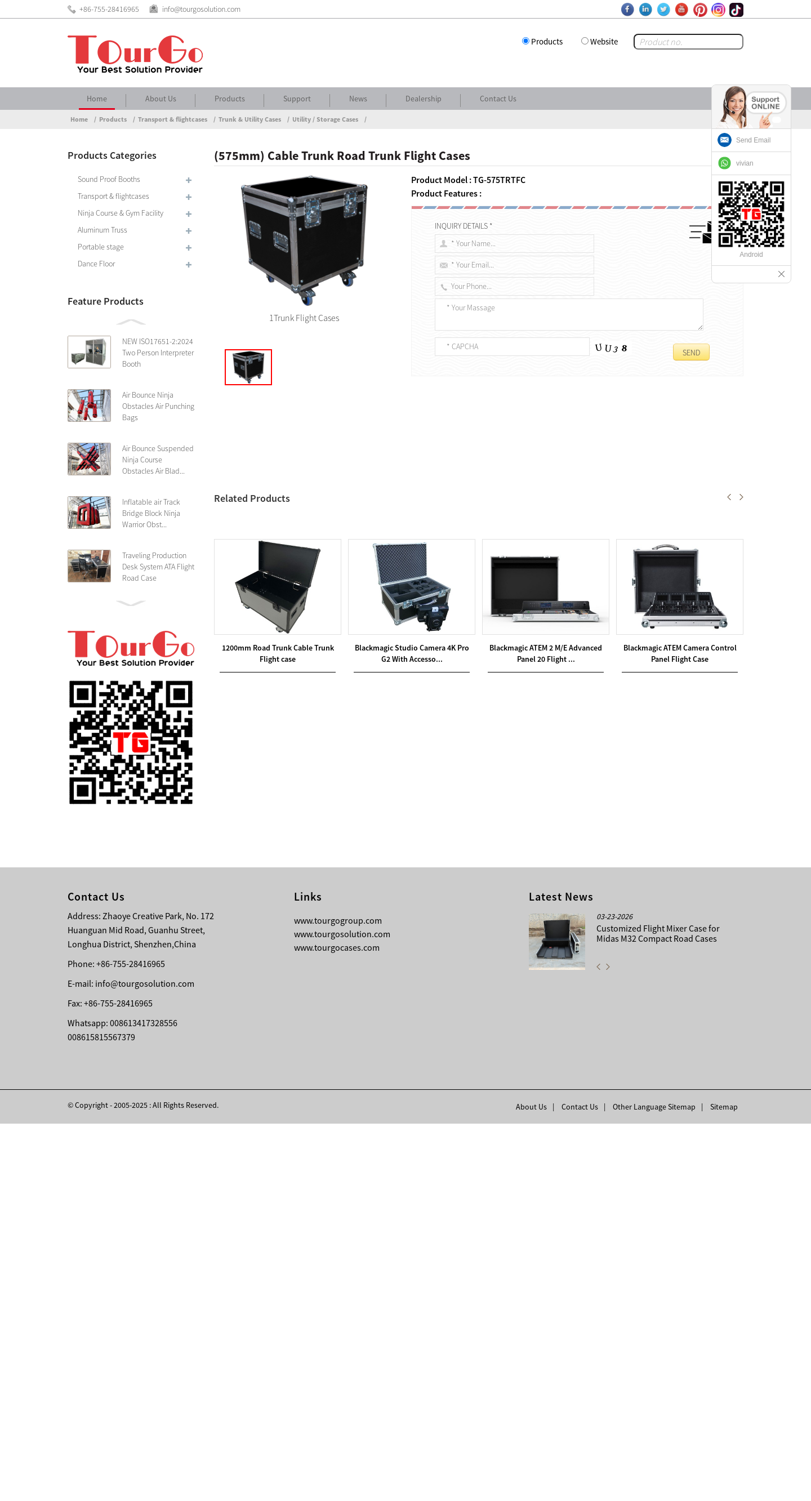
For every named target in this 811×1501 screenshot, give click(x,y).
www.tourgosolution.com (342, 1311)
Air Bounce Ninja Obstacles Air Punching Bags (158, 406)
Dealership (424, 98)
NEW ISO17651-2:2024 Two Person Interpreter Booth (158, 352)
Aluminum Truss (102, 230)
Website (604, 41)
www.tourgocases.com (337, 1324)
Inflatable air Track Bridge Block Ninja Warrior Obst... (151, 513)
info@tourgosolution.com (144, 1360)
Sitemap (724, 1484)
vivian (745, 163)
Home (97, 98)
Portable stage (101, 247)
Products (547, 41)
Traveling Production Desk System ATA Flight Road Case (158, 566)
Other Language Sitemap (654, 1484)
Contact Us (498, 98)
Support (297, 98)
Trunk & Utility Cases (250, 119)
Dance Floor (96, 264)
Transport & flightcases (172, 119)
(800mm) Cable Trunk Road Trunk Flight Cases (317, 975)
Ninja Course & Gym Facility (120, 213)
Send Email (753, 140)
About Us (160, 98)
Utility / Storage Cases (325, 119)
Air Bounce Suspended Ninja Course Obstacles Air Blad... (158, 459)
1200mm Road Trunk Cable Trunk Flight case (326, 961)
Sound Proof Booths (109, 179)
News (358, 98)
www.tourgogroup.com (338, 1297)
